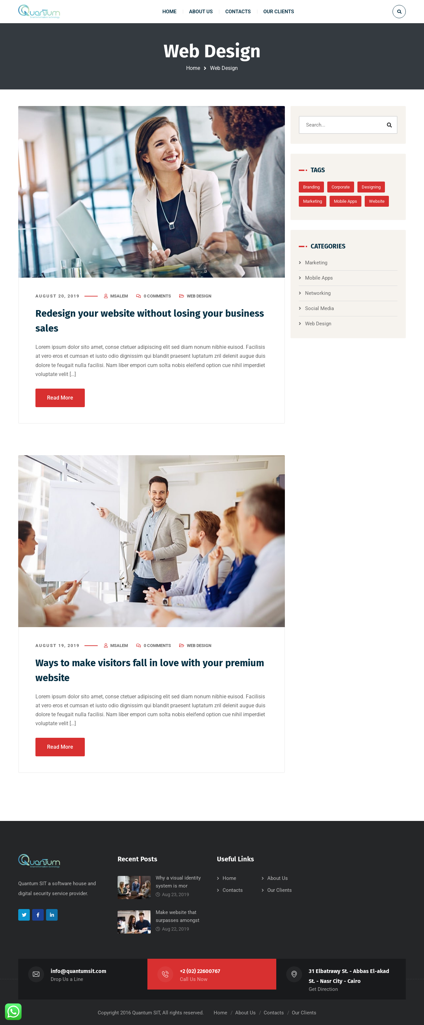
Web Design (199, 296)
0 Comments (157, 296)
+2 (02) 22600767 (201, 970)
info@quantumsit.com (79, 970)
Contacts (233, 889)
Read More (60, 397)
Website (383, 201)
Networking (324, 293)
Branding (318, 187)
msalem (119, 296)
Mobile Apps (352, 201)
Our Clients (279, 889)
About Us (277, 877)
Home (193, 68)
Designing (377, 187)
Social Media (326, 308)
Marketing (319, 201)
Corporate (347, 187)
